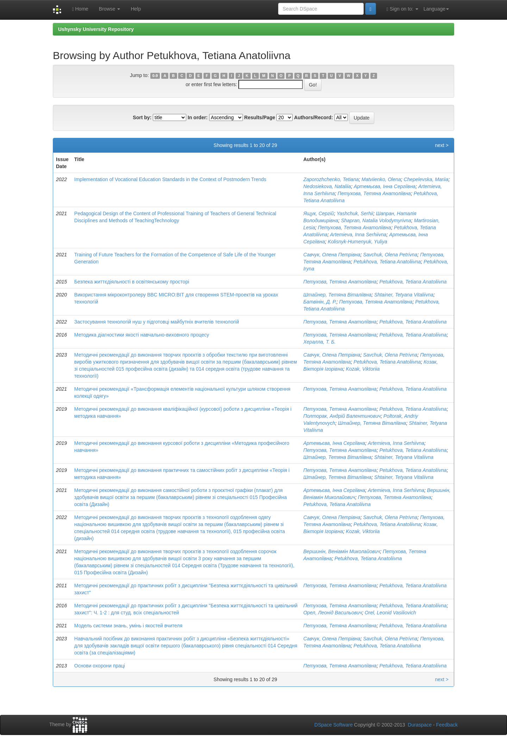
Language (436, 9)
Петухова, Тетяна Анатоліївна (374, 193)
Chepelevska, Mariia (426, 179)
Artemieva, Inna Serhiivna (358, 234)
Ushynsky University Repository (96, 29)
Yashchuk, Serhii (355, 213)
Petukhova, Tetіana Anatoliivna (387, 261)
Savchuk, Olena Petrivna (390, 254)
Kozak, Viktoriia (363, 369)
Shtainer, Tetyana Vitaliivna (403, 295)
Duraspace (420, 725)
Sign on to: (402, 9)
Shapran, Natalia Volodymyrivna (376, 220)
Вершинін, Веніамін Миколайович (341, 551)
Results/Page (259, 117)
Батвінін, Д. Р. (319, 302)
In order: (198, 117)
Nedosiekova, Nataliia (327, 186)
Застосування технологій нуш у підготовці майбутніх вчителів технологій (156, 322)
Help (136, 9)
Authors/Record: (313, 117)
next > (442, 145)
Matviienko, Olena (381, 179)
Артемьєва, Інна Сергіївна (384, 186)
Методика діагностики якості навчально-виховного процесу (141, 335)
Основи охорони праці (99, 666)
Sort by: (142, 117)
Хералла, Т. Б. (319, 342)
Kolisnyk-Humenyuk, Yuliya (357, 241)
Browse (109, 9)
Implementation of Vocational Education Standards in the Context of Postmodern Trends (170, 179)
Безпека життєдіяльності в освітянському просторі (131, 281)
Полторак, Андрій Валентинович (342, 416)
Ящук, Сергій (318, 213)
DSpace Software (333, 725)
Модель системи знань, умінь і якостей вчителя (128, 625)
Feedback (447, 725)
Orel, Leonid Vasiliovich (390, 612)
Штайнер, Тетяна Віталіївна (337, 295)
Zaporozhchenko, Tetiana (330, 179)
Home (80, 9)
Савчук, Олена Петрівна (331, 254)
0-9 (155, 75)
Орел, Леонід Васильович (332, 612)
